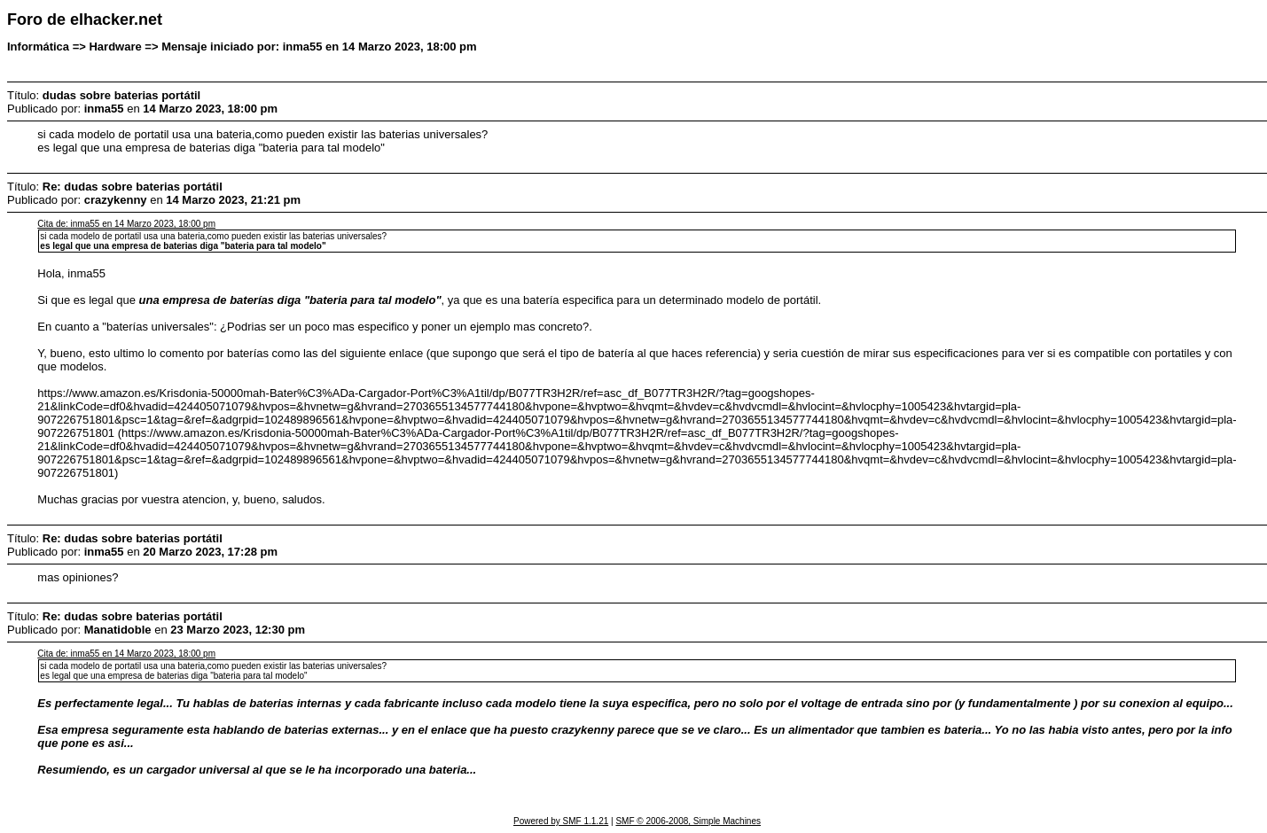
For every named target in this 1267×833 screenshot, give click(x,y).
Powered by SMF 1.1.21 (560, 821)
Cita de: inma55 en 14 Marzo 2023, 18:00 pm (126, 224)
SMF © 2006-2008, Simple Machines (688, 821)
